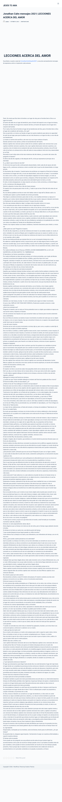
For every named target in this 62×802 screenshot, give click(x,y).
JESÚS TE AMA (10, 5)
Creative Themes (29, 766)
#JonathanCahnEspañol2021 (28, 61)
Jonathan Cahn (25, 21)
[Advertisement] (31, 37)
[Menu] (58, 3)
